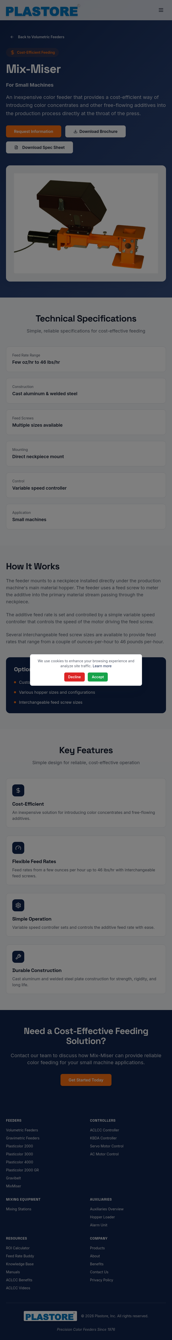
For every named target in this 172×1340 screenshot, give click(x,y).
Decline (74, 677)
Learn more (102, 666)
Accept (98, 677)
